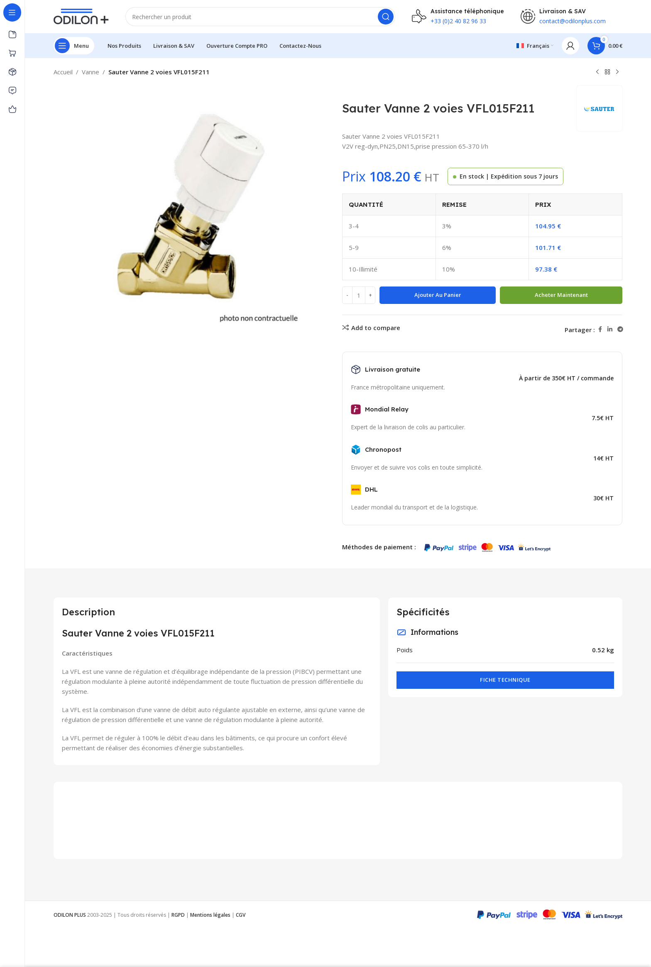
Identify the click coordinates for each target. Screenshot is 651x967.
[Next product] (617, 72)
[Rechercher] (260, 16)
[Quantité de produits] (358, 295)
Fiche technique (505, 679)
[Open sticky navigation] (73, 45)
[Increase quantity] (370, 295)
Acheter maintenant (561, 295)
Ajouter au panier (437, 295)
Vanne (90, 72)
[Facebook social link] (600, 329)
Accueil (63, 72)
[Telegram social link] (620, 329)
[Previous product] (597, 72)
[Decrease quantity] (347, 295)
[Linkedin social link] (610, 329)
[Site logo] (81, 16)
